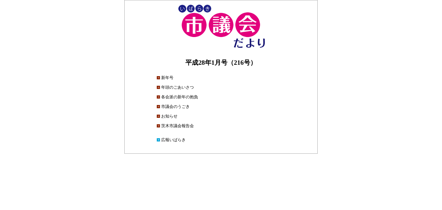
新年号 (167, 77)
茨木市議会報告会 (177, 125)
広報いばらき (173, 139)
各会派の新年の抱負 (179, 96)
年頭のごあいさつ (177, 87)
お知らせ (169, 116)
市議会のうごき (175, 106)
